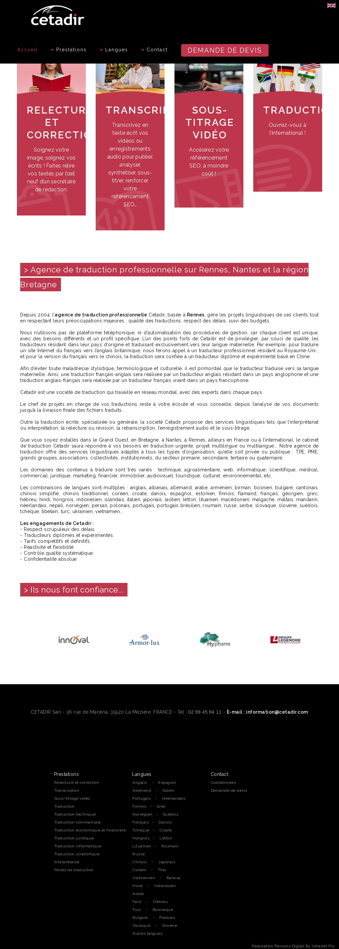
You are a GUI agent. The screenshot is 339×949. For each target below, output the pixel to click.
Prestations (69, 49)
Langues (114, 49)
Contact (154, 49)
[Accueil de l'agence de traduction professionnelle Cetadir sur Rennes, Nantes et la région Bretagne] (58, 13)
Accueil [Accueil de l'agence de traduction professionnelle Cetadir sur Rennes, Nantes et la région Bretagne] (27, 49)
